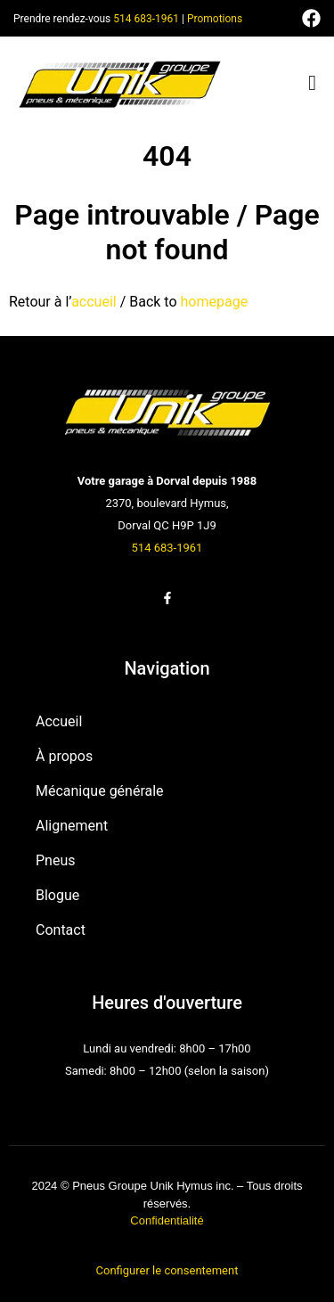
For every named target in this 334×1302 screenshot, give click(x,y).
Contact (61, 929)
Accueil (59, 721)
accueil (94, 301)
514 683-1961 (146, 18)
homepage (214, 301)
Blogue (57, 895)
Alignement (72, 825)
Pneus (56, 860)
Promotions (214, 18)
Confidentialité (166, 1220)
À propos (64, 756)
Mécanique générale (100, 790)
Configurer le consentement (167, 1270)
